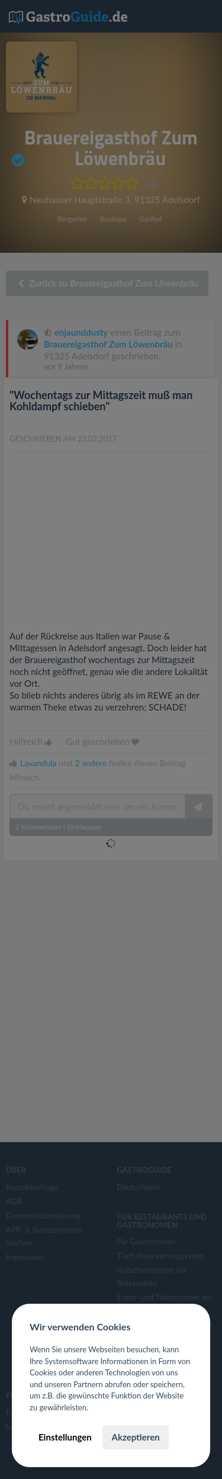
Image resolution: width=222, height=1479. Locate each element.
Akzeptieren (135, 1437)
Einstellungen (65, 1437)
